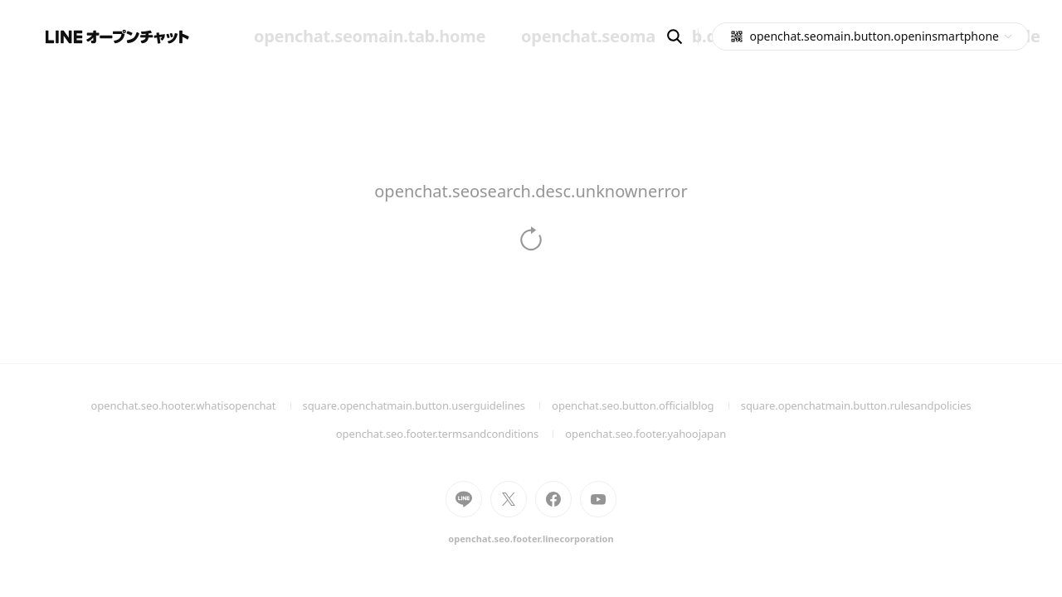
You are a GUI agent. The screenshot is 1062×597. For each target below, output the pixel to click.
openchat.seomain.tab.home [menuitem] (369, 36)
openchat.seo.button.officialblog (646, 405)
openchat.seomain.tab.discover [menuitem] (647, 36)
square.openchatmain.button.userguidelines (428, 405)
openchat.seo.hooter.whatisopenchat (197, 405)
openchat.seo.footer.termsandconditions (451, 433)
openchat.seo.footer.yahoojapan (645, 433)
